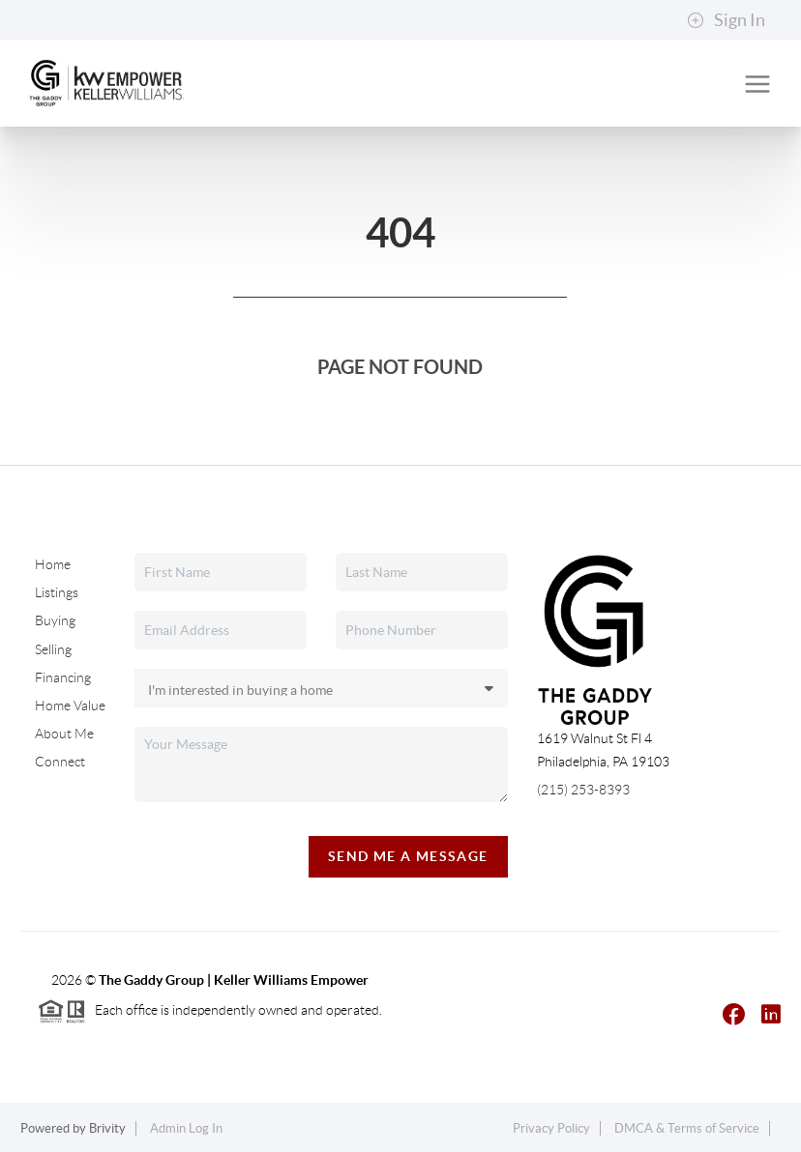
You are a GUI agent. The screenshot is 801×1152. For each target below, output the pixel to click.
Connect (60, 761)
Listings (56, 592)
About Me (64, 733)
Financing (63, 676)
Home (53, 564)
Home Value (70, 705)
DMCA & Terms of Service (686, 1128)
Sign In (726, 20)
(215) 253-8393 (583, 789)
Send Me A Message (408, 856)
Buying (55, 620)
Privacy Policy (551, 1128)
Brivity (107, 1128)
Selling (53, 648)
